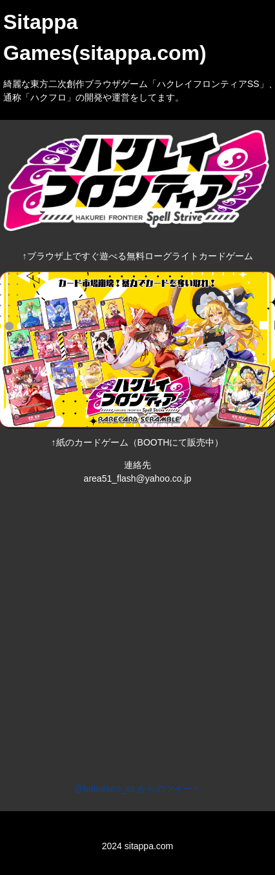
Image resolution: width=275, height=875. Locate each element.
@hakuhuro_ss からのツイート (137, 788)
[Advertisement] (134, 629)
